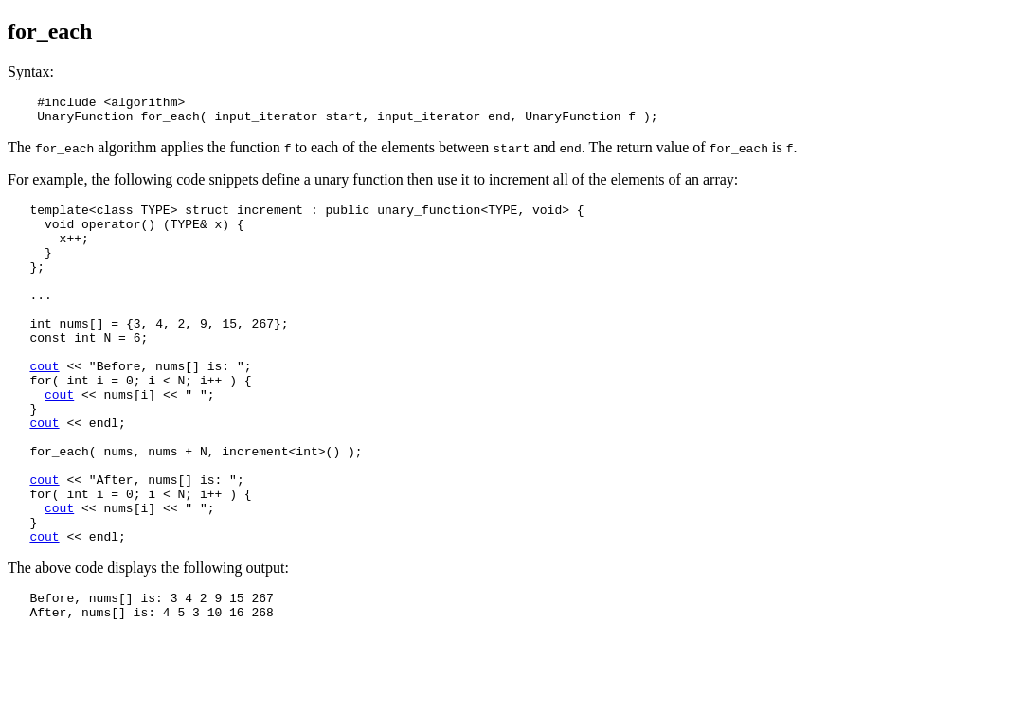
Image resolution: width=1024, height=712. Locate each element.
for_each (50, 31)
